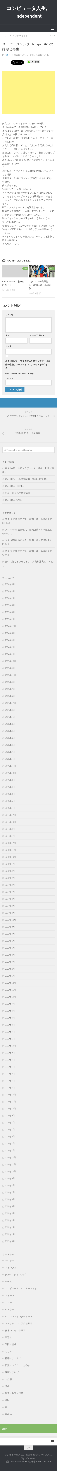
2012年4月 (10, 1024)
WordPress (16, 1461)
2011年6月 (10, 1073)
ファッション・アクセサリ (18, 1323)
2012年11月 (10, 989)
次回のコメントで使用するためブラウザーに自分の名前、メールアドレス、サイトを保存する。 (27, 365)
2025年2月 (10, 619)
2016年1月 (10, 863)
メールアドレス (36, 335)
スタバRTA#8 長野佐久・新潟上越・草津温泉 (40, 285)
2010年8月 (10, 1122)
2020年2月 (10, 752)
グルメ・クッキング (15, 1274)
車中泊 (8, 1414)
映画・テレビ (12, 1372)
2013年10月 (10, 919)
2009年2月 (10, 1227)
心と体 (8, 1351)
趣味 (7, 1400)
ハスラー (9, 1309)
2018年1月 (10, 808)
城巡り (8, 1337)
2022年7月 (10, 689)
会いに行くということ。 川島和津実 (24, 561)
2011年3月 (10, 1080)
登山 (7, 1386)
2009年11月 (10, 1164)
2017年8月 (10, 829)
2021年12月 (10, 703)
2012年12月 (10, 982)
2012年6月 (10, 1010)
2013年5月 (10, 947)
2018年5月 (10, 801)
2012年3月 (10, 1031)
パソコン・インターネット (15, 35)
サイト (8, 346)
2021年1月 (10, 717)
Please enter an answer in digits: (20, 373)
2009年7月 (10, 1192)
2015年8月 (10, 870)
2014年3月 (10, 905)
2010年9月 (10, 1115)
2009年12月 (10, 1157)
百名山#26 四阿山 (14, 485)
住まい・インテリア (15, 1330)
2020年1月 (10, 759)
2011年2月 (10, 1087)
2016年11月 (10, 849)
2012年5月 (10, 1017)
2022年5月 (10, 696)
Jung (49, 561)
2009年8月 (10, 1185)
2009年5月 (10, 1206)
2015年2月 (10, 877)
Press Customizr (43, 1461)
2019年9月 (10, 780)
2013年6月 (10, 940)
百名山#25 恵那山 (13, 499)
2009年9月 (10, 1178)
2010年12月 (10, 1094)
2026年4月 (10, 584)
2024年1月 (10, 654)
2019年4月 (10, 787)
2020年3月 (10, 745)
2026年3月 (10, 591)
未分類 (8, 1379)
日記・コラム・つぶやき (17, 1365)
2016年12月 (10, 842)
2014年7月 (10, 891)
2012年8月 (10, 1003)
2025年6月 (10, 605)
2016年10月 (10, 856)
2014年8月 (10, 884)
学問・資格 (10, 1344)
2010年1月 (10, 1150)
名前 (7, 335)
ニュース (9, 1302)
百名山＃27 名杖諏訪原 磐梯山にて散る (26, 478)
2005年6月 (10, 1241)
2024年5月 (10, 633)
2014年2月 (10, 912)
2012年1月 (10, 1038)
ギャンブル (10, 1267)
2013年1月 (10, 975)
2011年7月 (10, 1066)
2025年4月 (10, 612)
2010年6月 (10, 1136)
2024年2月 (10, 647)
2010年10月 (10, 1108)
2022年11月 (10, 675)
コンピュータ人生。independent (28, 12)
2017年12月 (10, 815)
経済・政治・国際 (14, 1393)
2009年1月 (10, 1234)
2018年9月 (10, 794)
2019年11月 (10, 766)
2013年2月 (10, 968)
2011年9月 (10, 1052)
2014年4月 (10, 898)
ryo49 (7, 55)
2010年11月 (10, 1101)
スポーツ (9, 1295)
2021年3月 (10, 710)
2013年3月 (10, 961)
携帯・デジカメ (13, 1358)
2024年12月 (10, 626)
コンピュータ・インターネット (21, 1288)
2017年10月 (10, 822)
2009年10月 (10, 1171)
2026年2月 (10, 598)
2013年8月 (10, 933)
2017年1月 (10, 835)
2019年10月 (10, 773)
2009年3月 (10, 1220)
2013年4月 (10, 954)
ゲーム (8, 1281)
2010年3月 (10, 1143)
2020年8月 (10, 731)
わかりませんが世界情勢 (17, 492)
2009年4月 (10, 1213)
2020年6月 (10, 738)
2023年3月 (10, 668)
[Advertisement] (28, 92)
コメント (9, 314)
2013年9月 (10, 926)
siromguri (9, 1260)
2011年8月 (10, 1059)
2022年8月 (10, 682)
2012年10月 (10, 996)
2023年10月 (10, 661)
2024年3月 (10, 640)
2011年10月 (10, 1045)
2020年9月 (10, 724)
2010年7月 (10, 1129)
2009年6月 (10, 1199)
